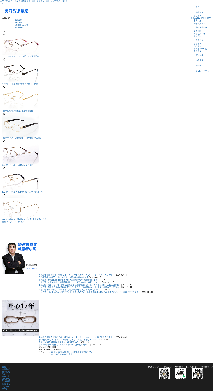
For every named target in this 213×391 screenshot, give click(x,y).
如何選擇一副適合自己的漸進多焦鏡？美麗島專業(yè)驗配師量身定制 (68, 280)
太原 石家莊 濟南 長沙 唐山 (60, 354)
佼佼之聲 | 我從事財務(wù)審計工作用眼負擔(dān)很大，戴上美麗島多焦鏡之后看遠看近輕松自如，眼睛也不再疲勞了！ (90, 292)
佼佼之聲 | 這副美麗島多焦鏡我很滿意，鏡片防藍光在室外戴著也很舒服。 (70, 282)
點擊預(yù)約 (167, 367)
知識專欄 (6, 381)
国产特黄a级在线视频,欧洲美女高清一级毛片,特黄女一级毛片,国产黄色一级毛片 (34, 1)
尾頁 (22, 222)
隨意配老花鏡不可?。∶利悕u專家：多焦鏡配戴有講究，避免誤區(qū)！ (69, 290)
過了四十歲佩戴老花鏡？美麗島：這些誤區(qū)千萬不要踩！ (64, 344)
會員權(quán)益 (21, 25)
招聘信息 (6, 384)
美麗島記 (199, 12)
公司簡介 (197, 16)
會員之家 (199, 18)
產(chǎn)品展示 (192, 367)
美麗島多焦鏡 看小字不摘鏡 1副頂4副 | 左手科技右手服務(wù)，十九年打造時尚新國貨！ (77, 337)
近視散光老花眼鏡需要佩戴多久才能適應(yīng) (59, 342)
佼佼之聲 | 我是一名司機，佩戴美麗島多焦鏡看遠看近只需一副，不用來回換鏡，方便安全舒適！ (80, 285)
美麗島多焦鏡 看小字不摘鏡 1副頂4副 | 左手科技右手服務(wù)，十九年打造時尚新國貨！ (77, 275)
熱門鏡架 (19, 22)
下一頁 (17, 222)
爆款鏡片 (19, 20)
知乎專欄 (179, 367)
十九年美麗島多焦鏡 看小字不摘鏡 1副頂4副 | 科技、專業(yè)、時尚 (68, 340)
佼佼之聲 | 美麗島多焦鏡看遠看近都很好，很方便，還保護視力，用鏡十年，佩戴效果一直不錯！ (80, 287)
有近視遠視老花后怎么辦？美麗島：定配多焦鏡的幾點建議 (64, 277)
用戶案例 (19, 27)
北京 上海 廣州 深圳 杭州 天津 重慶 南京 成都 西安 (70, 352)
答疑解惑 (6, 379)
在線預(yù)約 (153, 367)
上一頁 (9, 222)
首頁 (198, 7)
